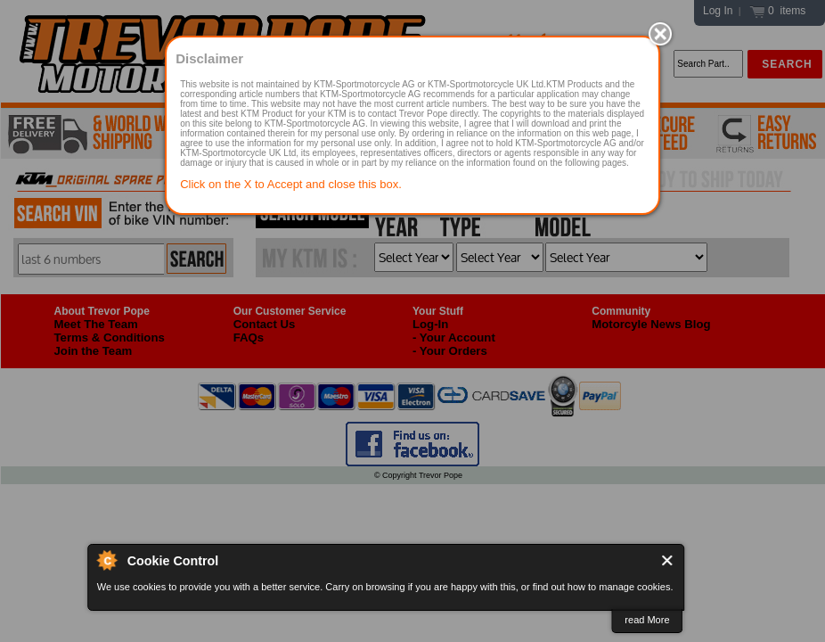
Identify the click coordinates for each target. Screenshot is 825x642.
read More (647, 619)
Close (668, 560)
